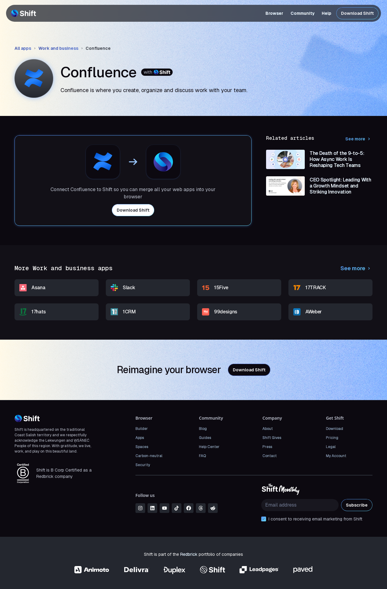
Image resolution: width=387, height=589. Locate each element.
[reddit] (213, 508)
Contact (269, 455)
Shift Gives (271, 437)
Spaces (141, 446)
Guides (205, 437)
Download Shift (357, 13)
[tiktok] (176, 508)
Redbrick (188, 554)
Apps (139, 437)
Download (334, 428)
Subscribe (356, 505)
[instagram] (140, 508)
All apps (23, 48)
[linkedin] (152, 508)
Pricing (332, 437)
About (267, 428)
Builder (141, 428)
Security (142, 465)
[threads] (201, 508)
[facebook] (189, 508)
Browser (274, 13)
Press (267, 446)
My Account (336, 455)
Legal (331, 446)
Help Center (209, 446)
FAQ (202, 455)
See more (358, 138)
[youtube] (164, 508)
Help (326, 13)
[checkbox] (263, 519)
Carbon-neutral (148, 455)
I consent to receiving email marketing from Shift (315, 519)
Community (302, 13)
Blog (203, 428)
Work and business (58, 48)
